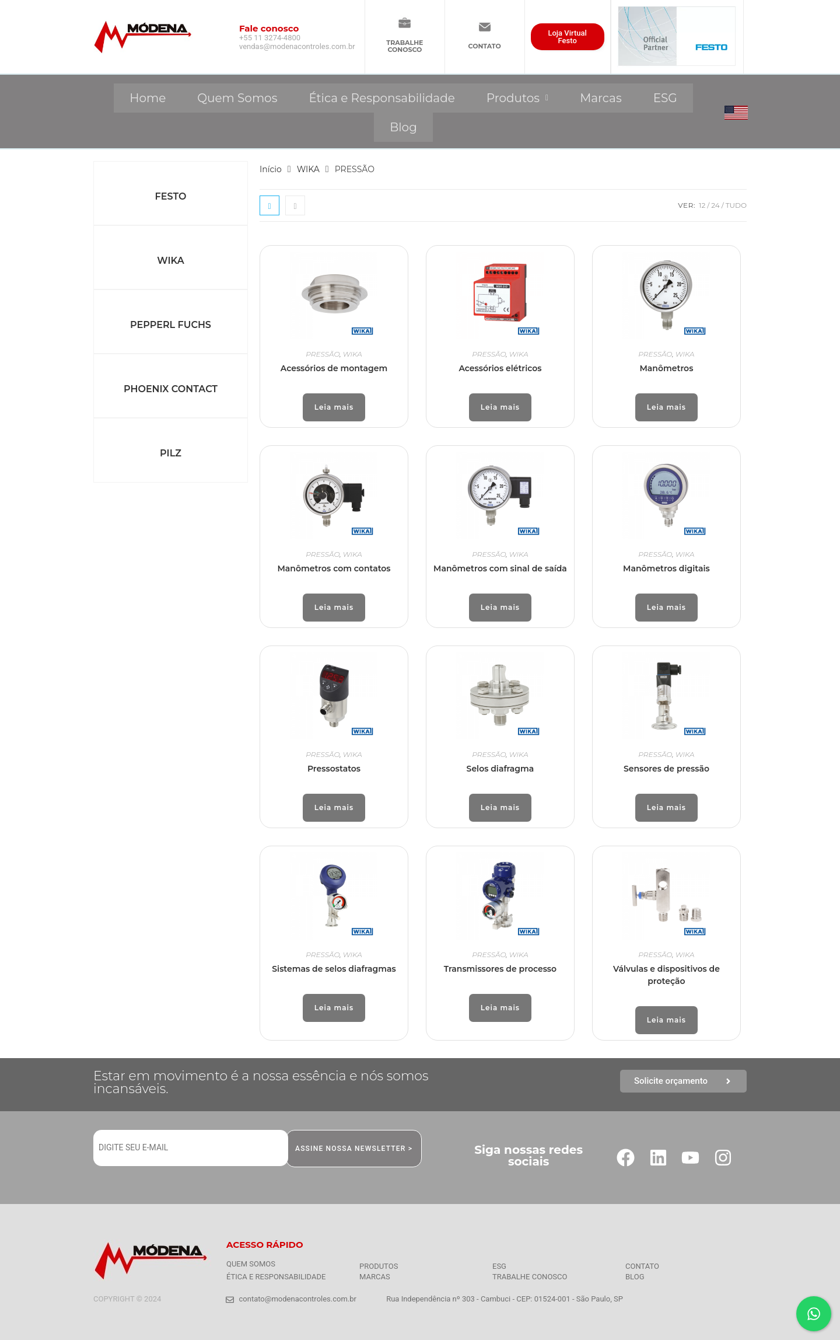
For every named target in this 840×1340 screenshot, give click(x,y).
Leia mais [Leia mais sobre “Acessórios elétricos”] (500, 407)
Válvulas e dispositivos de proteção (666, 975)
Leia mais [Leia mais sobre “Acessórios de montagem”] (334, 407)
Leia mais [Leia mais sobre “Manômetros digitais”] (666, 607)
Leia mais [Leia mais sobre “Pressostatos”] (334, 807)
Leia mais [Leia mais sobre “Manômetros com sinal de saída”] (500, 607)
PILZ (170, 453)
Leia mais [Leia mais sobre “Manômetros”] (666, 407)
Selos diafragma (500, 768)
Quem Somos (237, 98)
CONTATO (484, 46)
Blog (403, 127)
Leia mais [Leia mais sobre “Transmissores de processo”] (500, 1007)
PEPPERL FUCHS (170, 324)
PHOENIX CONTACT (171, 389)
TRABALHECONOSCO (404, 46)
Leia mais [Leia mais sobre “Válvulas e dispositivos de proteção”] (666, 1020)
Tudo (736, 205)
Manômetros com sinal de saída (500, 568)
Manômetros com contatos (333, 568)
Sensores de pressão (666, 768)
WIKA (170, 260)
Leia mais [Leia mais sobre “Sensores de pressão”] (666, 807)
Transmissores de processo (500, 969)
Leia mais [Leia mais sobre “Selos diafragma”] (500, 807)
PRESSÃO (323, 354)
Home (148, 98)
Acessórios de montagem (334, 368)
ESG (665, 98)
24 (715, 205)
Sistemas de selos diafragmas (334, 969)
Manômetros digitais (666, 568)
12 (702, 205)
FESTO (171, 196)
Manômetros (666, 368)
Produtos (517, 98)
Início (271, 169)
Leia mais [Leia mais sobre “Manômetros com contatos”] (334, 607)
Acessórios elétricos (500, 368)
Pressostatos (333, 768)
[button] (517, 98)
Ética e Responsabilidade (381, 98)
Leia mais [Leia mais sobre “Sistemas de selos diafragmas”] (334, 1007)
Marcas (601, 98)
